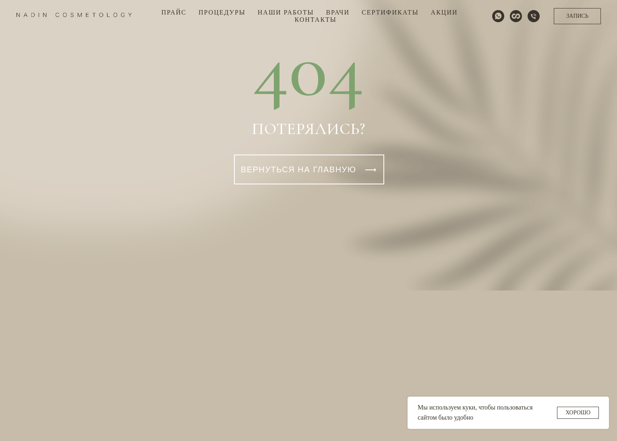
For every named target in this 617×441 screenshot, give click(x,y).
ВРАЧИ (338, 12)
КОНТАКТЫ (315, 19)
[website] (516, 16)
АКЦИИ (444, 12)
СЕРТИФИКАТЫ (390, 12)
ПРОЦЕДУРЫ (222, 12)
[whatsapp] (498, 16)
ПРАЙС (173, 12)
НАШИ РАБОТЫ (286, 12)
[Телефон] (534, 16)
